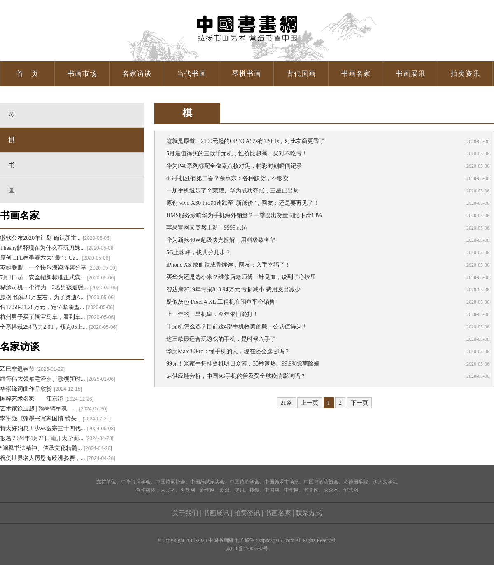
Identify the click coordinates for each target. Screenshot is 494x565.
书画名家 (356, 73)
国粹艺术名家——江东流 (46, 399)
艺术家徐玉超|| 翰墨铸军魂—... (53, 409)
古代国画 (301, 73)
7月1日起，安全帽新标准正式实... (57, 277)
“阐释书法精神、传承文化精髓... (56, 448)
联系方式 (309, 512)
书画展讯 (411, 73)
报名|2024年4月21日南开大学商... (56, 438)
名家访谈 (137, 73)
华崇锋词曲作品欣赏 (41, 389)
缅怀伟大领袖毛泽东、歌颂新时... (57, 379)
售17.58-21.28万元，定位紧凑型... (57, 307)
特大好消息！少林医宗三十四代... (57, 428)
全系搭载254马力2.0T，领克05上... (58, 327)
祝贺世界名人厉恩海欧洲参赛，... (57, 458)
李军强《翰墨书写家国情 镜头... (55, 418)
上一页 (309, 403)
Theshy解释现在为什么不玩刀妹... (57, 248)
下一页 (359, 403)
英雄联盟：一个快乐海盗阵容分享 (58, 268)
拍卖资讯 (465, 73)
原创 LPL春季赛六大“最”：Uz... (55, 258)
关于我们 (185, 512)
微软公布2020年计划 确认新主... (55, 238)
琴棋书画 (246, 73)
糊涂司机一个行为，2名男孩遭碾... (59, 287)
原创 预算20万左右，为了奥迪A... (57, 297)
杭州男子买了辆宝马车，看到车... (57, 317)
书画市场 (82, 73)
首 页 (27, 73)
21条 (286, 403)
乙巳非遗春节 (32, 369)
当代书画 (192, 73)
